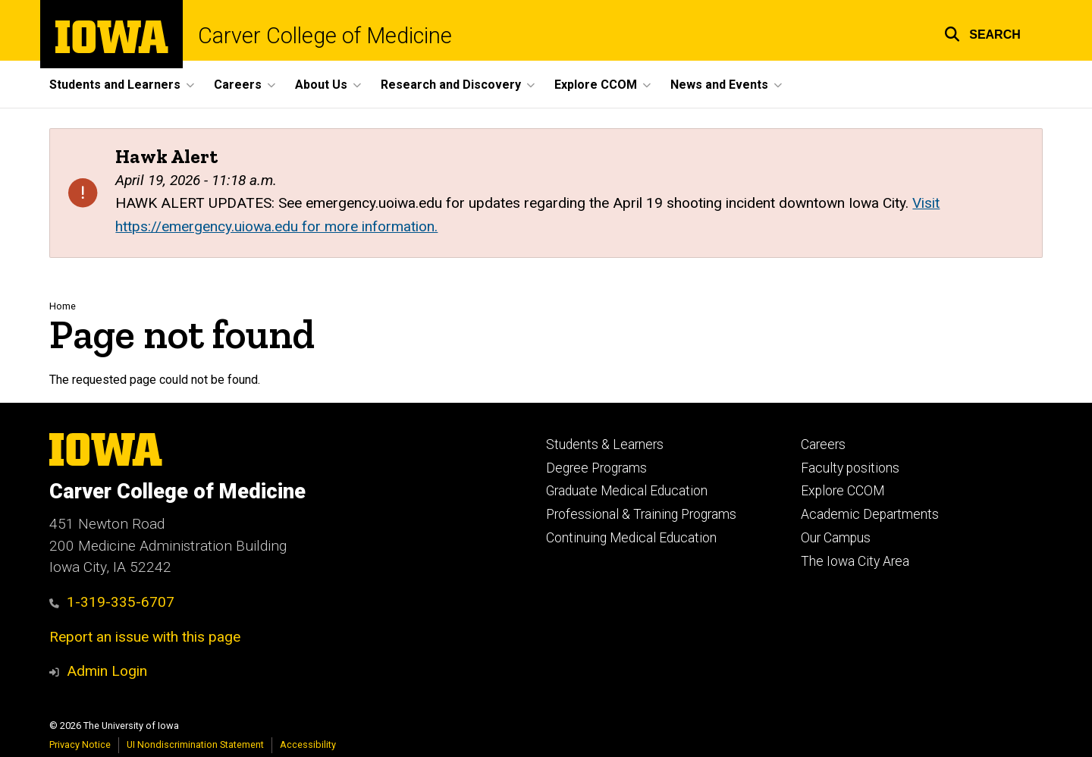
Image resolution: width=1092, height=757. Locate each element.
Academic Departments (870, 514)
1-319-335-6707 (111, 602)
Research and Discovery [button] (451, 84)
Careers (823, 444)
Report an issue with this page (144, 636)
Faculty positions (850, 468)
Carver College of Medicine (325, 36)
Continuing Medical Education (631, 537)
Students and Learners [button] (114, 84)
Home (62, 306)
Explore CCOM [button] (595, 84)
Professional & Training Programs (641, 514)
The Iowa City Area (855, 561)
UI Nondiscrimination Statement (195, 744)
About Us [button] (321, 84)
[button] (982, 32)
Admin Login (107, 671)
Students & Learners (605, 444)
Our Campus (836, 537)
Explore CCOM (842, 490)
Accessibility (308, 744)
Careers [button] (238, 84)
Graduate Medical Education (627, 490)
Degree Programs (596, 468)
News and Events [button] (719, 84)
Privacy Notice (80, 744)
